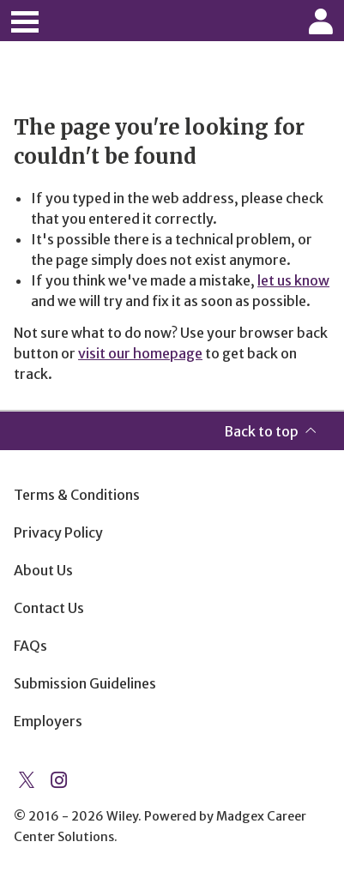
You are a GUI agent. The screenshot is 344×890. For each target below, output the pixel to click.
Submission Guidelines (85, 683)
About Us (43, 570)
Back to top (261, 431)
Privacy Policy (58, 532)
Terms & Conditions (77, 494)
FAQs (30, 645)
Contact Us (49, 607)
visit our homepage (140, 353)
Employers (48, 721)
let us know (293, 280)
